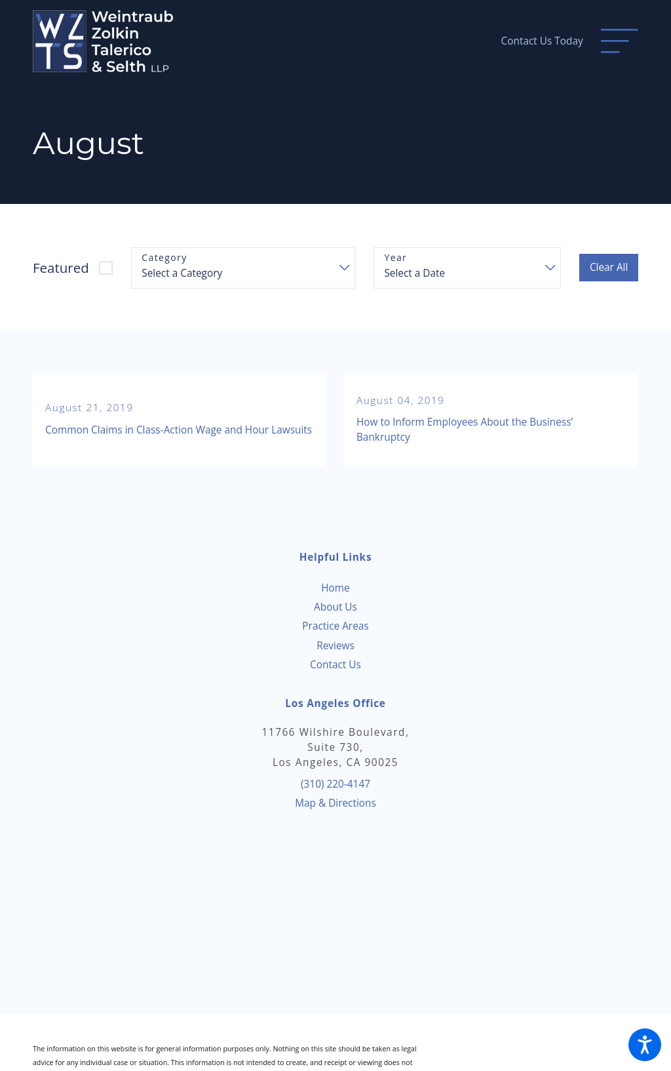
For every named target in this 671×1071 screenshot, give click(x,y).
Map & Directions (335, 803)
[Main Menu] (619, 41)
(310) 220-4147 (335, 784)
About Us (335, 607)
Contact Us (335, 665)
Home (335, 588)
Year (395, 258)
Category (164, 258)
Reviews (335, 646)
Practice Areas (335, 626)
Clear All (609, 267)
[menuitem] (335, 587)
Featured (61, 267)
